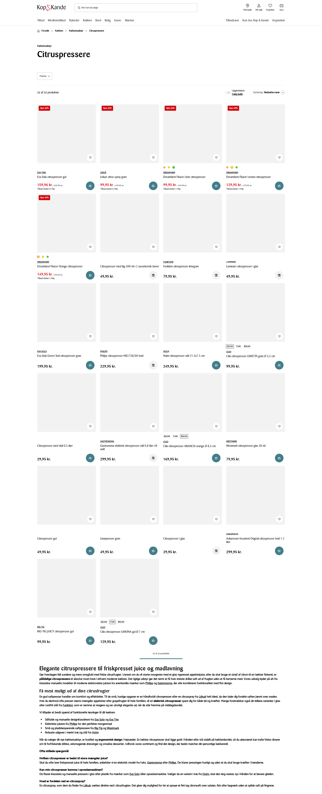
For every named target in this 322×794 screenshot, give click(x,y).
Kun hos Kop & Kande (256, 20)
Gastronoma (165, 683)
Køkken (87, 20)
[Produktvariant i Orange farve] (164, 167)
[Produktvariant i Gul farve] (169, 167)
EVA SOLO (42, 351)
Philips (149, 683)
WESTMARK (231, 441)
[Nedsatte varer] (274, 92)
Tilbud (40, 20)
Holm (95, 732)
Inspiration (278, 20)
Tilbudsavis (232, 20)
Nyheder (74, 20)
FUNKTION (168, 262)
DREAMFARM (169, 172)
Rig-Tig (98, 728)
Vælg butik (237, 94)
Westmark (113, 728)
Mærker (129, 20)
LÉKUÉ (103, 172)
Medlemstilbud (57, 20)
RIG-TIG (40, 627)
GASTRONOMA (107, 441)
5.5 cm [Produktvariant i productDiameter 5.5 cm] (230, 346)
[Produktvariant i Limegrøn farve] (173, 167)
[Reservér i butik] (90, 186)
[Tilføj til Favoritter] (90, 157)
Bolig (108, 20)
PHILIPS (103, 351)
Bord (98, 20)
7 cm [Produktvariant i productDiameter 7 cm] (238, 346)
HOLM (166, 351)
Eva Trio (114, 719)
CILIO (228, 352)
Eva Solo (100, 719)
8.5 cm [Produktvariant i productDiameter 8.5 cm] (247, 346)
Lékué (202, 696)
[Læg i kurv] (279, 551)
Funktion (68, 705)
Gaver (117, 20)
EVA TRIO (41, 172)
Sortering (258, 92)
